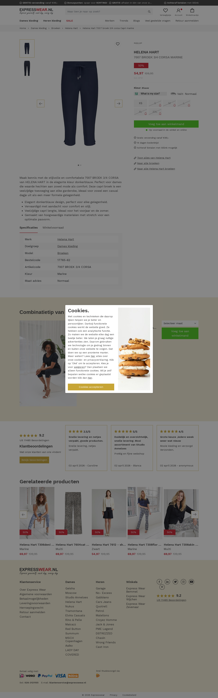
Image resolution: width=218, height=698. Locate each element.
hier (93, 356)
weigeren (79, 367)
